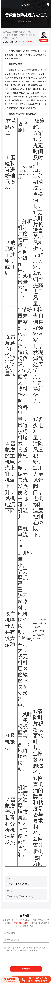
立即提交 (26, 969)
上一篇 (26, 882)
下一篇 (26, 894)
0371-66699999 (26, 42)
